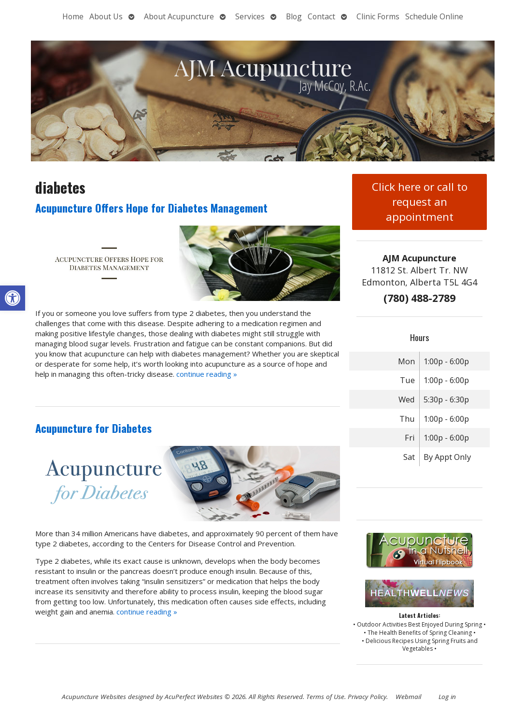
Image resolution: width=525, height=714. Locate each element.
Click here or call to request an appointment (420, 201)
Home (73, 16)
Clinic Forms (377, 16)
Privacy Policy (367, 696)
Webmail (408, 696)
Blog (294, 16)
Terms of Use (325, 696)
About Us (106, 16)
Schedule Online (434, 16)
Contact (321, 16)
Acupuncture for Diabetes (93, 428)
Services (250, 16)
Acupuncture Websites (94, 696)
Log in (447, 696)
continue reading (206, 374)
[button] (12, 298)
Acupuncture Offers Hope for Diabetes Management (151, 208)
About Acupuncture (179, 16)
